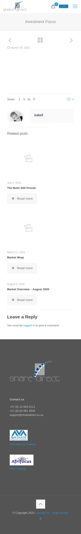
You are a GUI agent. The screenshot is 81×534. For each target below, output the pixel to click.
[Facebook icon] (40, 519)
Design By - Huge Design (52, 512)
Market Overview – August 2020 (28, 289)
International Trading (22, 444)
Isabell (38, 115)
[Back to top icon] (40, 504)
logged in (29, 325)
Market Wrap (15, 257)
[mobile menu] (75, 6)
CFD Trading (18, 468)
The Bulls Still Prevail (21, 188)
